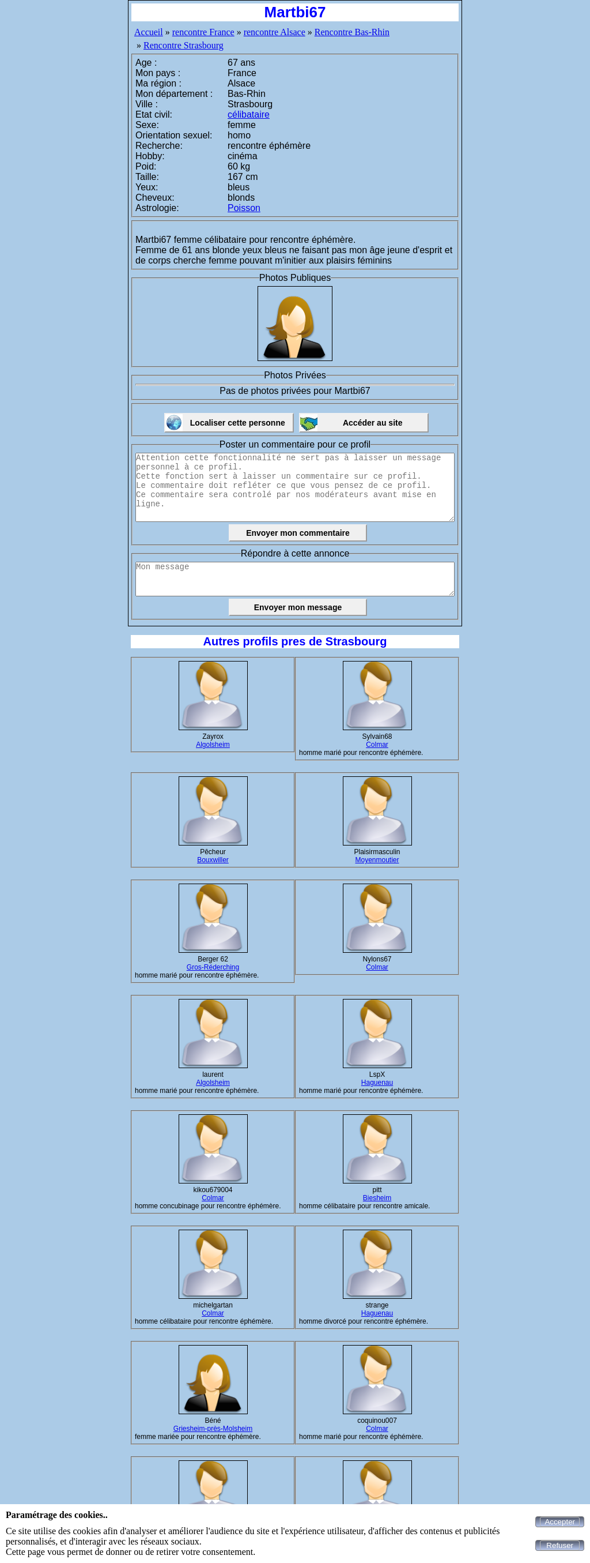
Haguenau (377, 1083)
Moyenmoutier (377, 860)
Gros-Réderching (213, 967)
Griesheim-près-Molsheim (212, 1429)
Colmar (377, 745)
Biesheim (377, 1198)
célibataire (249, 114)
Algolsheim (213, 745)
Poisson (244, 208)
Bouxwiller (213, 860)
